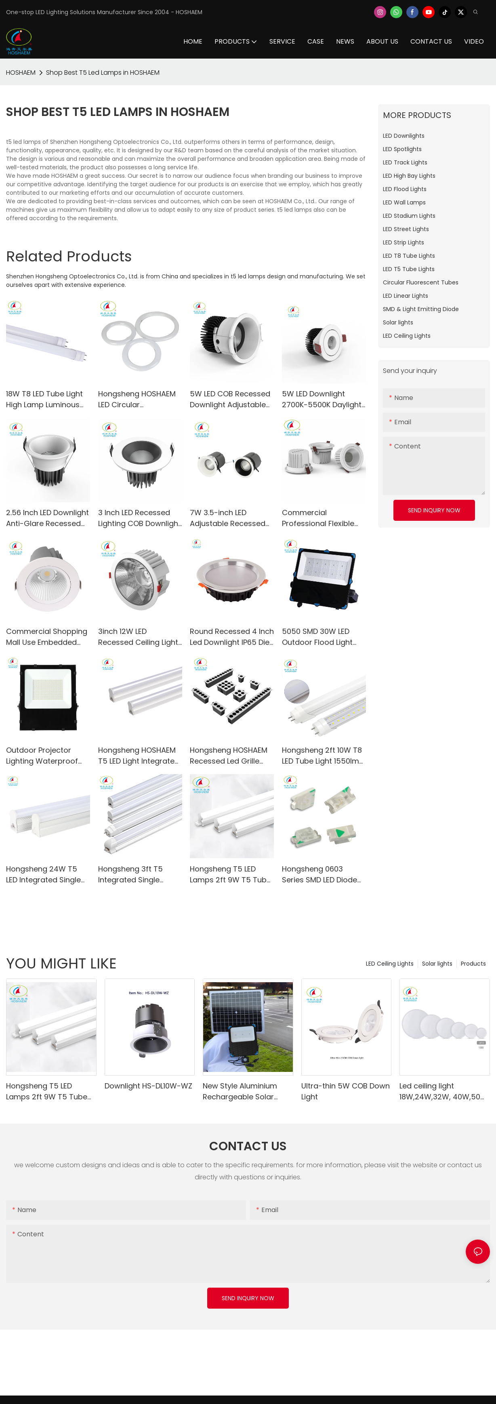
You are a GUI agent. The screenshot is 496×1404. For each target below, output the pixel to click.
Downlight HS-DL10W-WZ (148, 1086)
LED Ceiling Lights (390, 964)
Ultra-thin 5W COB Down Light (345, 1091)
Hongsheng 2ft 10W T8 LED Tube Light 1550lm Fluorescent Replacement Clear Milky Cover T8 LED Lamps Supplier (322, 755)
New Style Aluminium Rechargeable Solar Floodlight (240, 1091)
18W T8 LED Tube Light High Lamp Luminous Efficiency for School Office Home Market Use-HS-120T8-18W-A (44, 399)
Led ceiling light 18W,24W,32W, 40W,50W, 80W (444, 1091)
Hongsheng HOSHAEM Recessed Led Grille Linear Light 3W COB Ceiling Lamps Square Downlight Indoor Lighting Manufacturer (229, 755)
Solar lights (437, 964)
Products (473, 964)
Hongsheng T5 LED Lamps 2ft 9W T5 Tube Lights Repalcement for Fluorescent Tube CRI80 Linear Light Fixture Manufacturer (231, 874)
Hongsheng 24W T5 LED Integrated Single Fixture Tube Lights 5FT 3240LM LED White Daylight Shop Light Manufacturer (46, 874)
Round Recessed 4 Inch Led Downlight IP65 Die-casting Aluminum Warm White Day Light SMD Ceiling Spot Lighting (232, 637)
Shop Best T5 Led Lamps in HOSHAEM (103, 72)
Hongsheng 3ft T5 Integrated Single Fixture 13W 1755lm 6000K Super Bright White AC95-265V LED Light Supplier (137, 874)
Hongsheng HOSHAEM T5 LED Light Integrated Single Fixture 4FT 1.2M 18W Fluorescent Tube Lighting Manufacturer (138, 755)
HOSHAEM (21, 72)
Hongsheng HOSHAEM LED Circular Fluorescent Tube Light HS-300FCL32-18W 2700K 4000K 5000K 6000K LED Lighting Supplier (138, 399)
